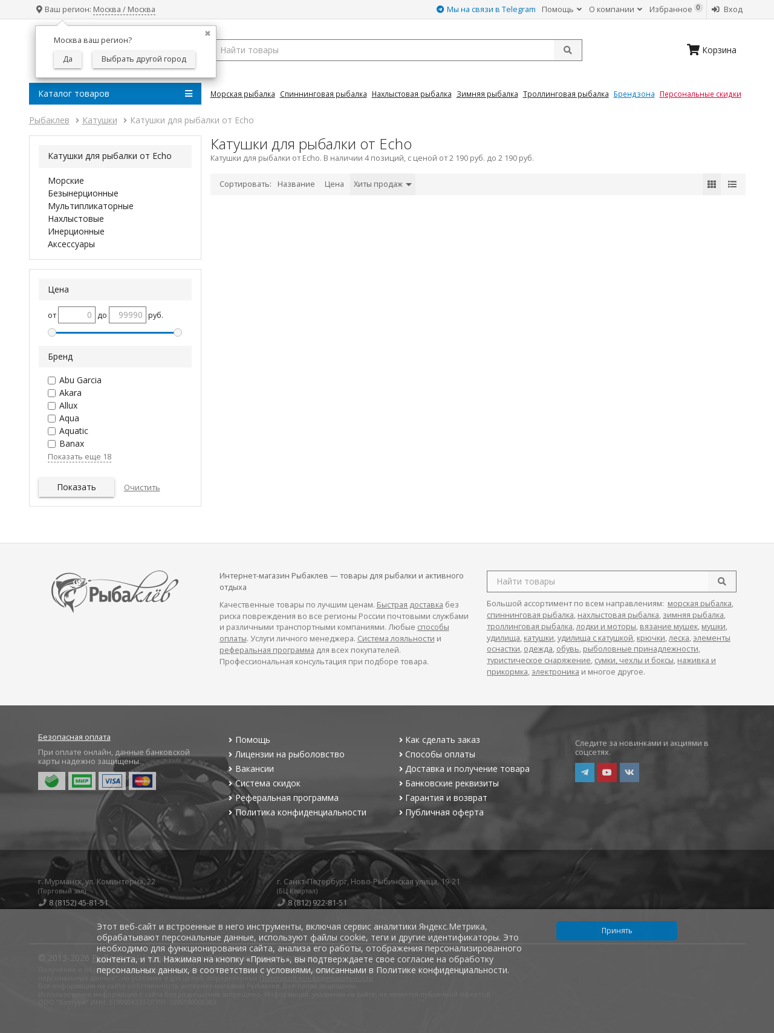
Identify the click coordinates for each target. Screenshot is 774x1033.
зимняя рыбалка (693, 615)
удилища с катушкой (595, 638)
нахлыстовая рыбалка (618, 615)
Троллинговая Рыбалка (566, 94)
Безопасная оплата (74, 737)
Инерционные (76, 231)
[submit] (568, 50)
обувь (567, 649)
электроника (555, 672)
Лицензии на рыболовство (285, 754)
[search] (722, 581)
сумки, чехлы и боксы (634, 660)
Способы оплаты (435, 754)
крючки (651, 638)
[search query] (396, 50)
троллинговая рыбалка (530, 626)
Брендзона (634, 94)
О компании (615, 9)
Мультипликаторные (91, 206)
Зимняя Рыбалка (487, 94)
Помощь (562, 9)
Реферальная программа (282, 797)
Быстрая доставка (410, 605)
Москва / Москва (124, 9)
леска (679, 638)
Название (296, 184)
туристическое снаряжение (539, 660)
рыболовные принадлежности (640, 649)
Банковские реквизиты (447, 783)
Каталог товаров (115, 94)
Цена (334, 184)
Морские (66, 180)
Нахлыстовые (76, 218)
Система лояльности (396, 638)
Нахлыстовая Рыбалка (412, 94)
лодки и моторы (606, 626)
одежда (538, 649)
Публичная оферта (440, 812)
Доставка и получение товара (463, 768)
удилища (503, 638)
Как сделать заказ (438, 739)
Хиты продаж (383, 184)
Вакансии (250, 768)
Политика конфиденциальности (296, 812)
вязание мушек (669, 626)
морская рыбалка (700, 603)
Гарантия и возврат (441, 797)
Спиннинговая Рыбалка (323, 94)
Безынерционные (83, 193)
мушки (713, 626)
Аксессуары (71, 244)
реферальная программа (267, 650)
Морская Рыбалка (242, 94)
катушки (539, 638)
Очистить (142, 487)
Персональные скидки (700, 94)
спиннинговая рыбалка (530, 615)
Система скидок (263, 783)
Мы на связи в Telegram (486, 9)
